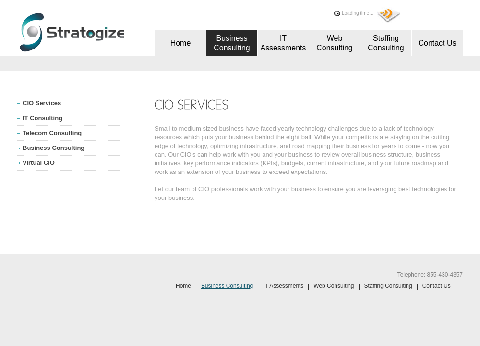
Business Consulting (232, 43)
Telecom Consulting (52, 132)
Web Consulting (334, 43)
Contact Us (437, 43)
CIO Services (42, 103)
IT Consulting (42, 118)
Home (180, 43)
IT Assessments (283, 43)
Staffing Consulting (386, 43)
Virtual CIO (39, 162)
